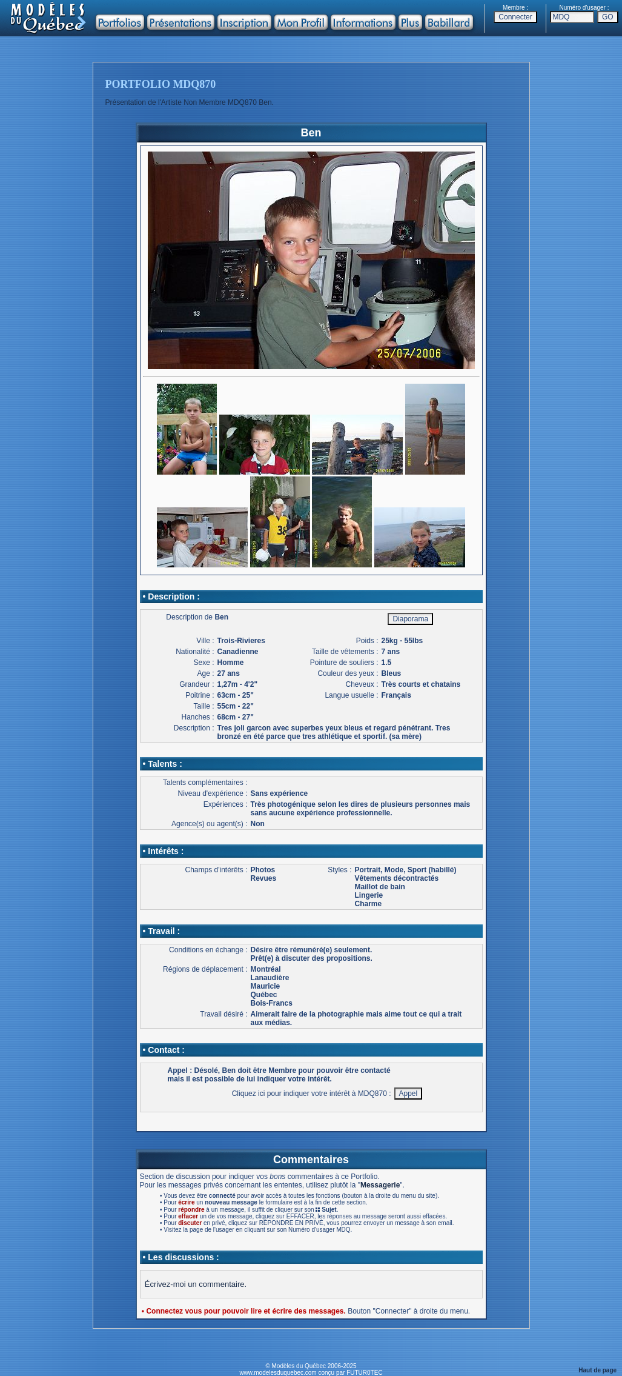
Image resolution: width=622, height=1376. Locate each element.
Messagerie (380, 1185)
